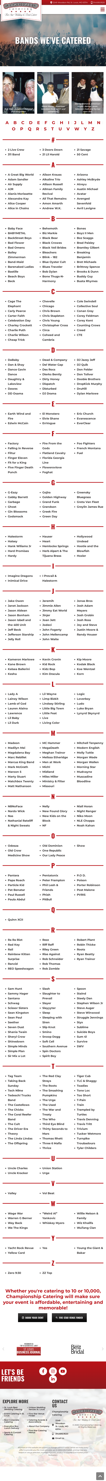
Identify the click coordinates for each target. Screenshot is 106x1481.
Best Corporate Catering (11, 1421)
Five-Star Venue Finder (36, 1414)
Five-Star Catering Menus (38, 1431)
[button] (101, 9)
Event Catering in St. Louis (14, 1414)
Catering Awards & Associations (38, 1421)
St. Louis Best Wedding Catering (13, 1408)
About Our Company (39, 1426)
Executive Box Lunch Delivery (11, 1427)
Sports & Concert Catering (12, 1433)
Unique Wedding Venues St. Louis (37, 1408)
